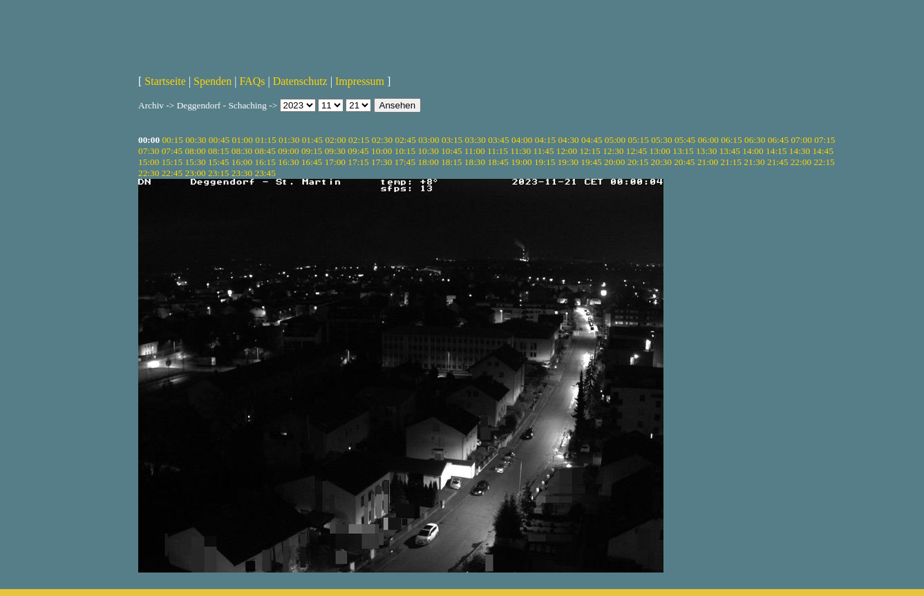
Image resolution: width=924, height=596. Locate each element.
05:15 (638, 140)
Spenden (213, 81)
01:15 (265, 140)
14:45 (822, 151)
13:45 (729, 151)
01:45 (312, 140)
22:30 (148, 173)
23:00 (195, 173)
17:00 (335, 162)
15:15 (172, 162)
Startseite (165, 81)
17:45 (405, 162)
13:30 (706, 151)
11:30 (520, 151)
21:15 (731, 162)
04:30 (568, 140)
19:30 (568, 162)
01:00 (242, 140)
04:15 (545, 140)
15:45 (218, 162)
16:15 (265, 162)
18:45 (498, 162)
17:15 (358, 162)
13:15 (682, 151)
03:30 (475, 140)
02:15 (358, 140)
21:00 (707, 162)
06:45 (778, 140)
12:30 (613, 151)
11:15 (497, 151)
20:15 (638, 162)
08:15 (218, 151)
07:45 (172, 151)
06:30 (754, 140)
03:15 (452, 140)
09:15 (311, 151)
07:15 (824, 140)
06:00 (708, 140)
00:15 (172, 140)
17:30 (381, 162)
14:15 (776, 151)
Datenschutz (300, 81)
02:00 (335, 140)
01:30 (289, 140)
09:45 (358, 151)
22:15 (823, 162)
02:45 (405, 140)
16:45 (311, 162)
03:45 (498, 140)
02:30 (382, 140)
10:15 (405, 151)
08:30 (242, 151)
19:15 (544, 162)
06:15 (731, 140)
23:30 (242, 173)
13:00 (660, 151)
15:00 (148, 162)
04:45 (591, 140)
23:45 (265, 173)
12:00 (566, 151)
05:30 (661, 140)
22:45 (172, 173)
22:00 (801, 162)
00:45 (219, 140)
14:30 (799, 151)
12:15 (589, 151)
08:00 (195, 151)
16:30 (288, 162)
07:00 (801, 140)
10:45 (451, 151)
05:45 (685, 140)
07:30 (148, 151)
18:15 (451, 162)
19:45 (591, 162)
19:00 (521, 162)
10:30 (427, 151)
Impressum (359, 81)
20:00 (614, 162)
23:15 (218, 173)
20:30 (660, 162)
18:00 (427, 162)
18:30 (474, 162)
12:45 (636, 151)
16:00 (242, 162)
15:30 (195, 162)
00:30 (195, 140)
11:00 (474, 151)
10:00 (381, 151)
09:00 (288, 151)
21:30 (754, 162)
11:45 (544, 151)
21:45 (777, 162)
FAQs (252, 81)
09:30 (335, 151)
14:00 (752, 151)
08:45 (265, 151)
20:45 (684, 162)
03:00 (428, 140)
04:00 (521, 140)
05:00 (615, 140)
